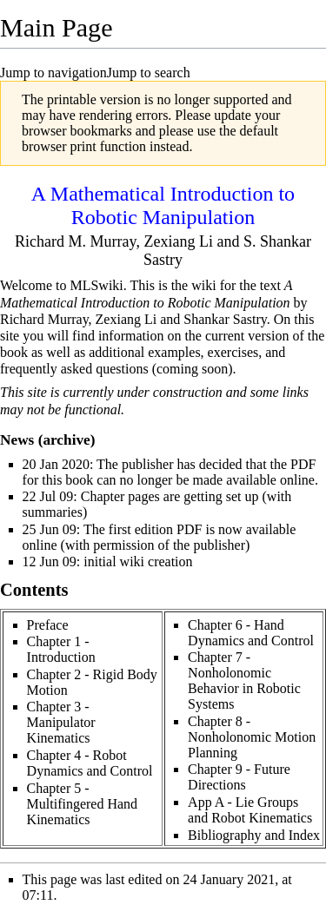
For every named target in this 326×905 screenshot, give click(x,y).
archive (66, 440)
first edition (141, 529)
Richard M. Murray (75, 241)
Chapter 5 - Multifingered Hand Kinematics (82, 804)
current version (247, 335)
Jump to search (148, 72)
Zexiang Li (177, 241)
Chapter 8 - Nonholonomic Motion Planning (252, 737)
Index (304, 835)
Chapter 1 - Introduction (61, 649)
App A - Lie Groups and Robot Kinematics (250, 810)
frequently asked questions (74, 368)
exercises (233, 352)
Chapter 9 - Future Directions (239, 777)
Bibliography (224, 835)
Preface (48, 625)
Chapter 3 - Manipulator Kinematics (61, 722)
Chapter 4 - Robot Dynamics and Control (90, 763)
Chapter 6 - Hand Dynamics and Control (251, 633)
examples (174, 352)
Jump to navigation (53, 72)
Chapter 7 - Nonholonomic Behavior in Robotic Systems (244, 680)
